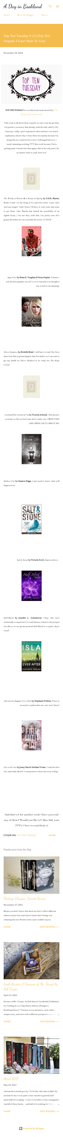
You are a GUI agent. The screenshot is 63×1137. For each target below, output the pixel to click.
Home (7, 15)
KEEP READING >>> (49, 926)
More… (45, 15)
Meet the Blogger (25, 15)
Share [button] (52, 835)
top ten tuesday (26, 835)
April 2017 (11, 1078)
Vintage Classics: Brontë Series (25, 898)
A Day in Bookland (23, 6)
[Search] (50, 5)
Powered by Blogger (31, 1128)
